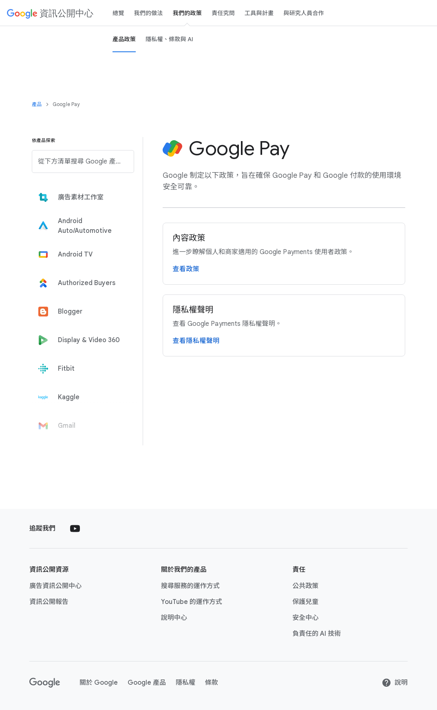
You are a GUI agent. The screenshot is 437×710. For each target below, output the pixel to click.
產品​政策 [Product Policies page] (124, 39)
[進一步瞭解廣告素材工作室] (80, 197)
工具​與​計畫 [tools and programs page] (259, 13)
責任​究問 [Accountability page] (223, 13)
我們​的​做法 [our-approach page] (148, 13)
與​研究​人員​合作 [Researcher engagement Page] (303, 13)
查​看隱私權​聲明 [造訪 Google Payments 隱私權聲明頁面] (196, 341)
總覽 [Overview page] (118, 13)
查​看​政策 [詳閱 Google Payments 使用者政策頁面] (185, 269)
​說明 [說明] (395, 683)
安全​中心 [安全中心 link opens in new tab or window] (305, 618)
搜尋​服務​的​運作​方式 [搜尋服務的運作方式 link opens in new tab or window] (190, 586)
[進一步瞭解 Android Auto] (80, 226)
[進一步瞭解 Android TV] (80, 254)
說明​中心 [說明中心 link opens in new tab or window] (174, 618)
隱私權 (185, 683)
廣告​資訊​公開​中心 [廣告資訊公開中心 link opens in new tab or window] (55, 586)
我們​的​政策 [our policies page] (187, 13)
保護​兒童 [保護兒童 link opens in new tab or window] (305, 602)
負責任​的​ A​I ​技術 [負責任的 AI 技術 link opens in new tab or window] (316, 634)
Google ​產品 (147, 683)
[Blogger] (80, 311)
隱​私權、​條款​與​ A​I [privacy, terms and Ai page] (170, 39)
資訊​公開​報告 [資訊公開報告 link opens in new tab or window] (48, 602)
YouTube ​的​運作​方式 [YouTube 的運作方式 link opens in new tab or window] (191, 602)
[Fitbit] (80, 368)
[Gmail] (80, 425)
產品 (37, 104)
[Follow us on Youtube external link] (75, 528)
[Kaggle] (80, 397)
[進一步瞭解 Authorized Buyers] (80, 283)
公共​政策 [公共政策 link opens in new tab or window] (305, 586)
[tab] (80, 197)
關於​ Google (98, 683)
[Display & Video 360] (80, 340)
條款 (211, 683)
